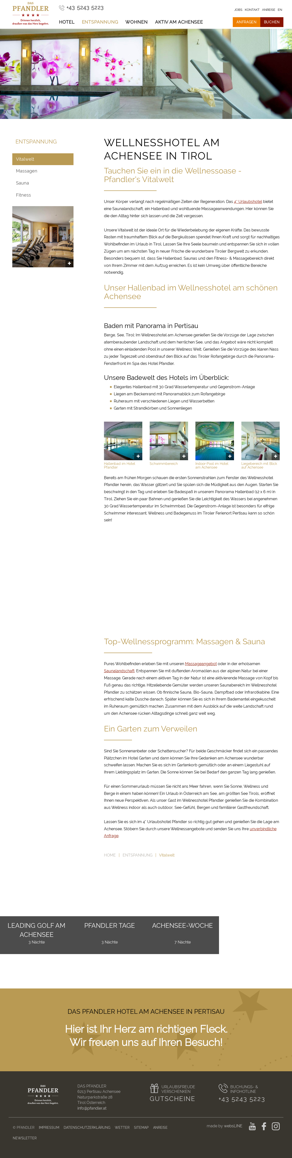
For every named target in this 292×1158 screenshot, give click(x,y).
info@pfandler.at (91, 1108)
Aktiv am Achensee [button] (179, 22)
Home (110, 855)
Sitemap (141, 1127)
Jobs (238, 10)
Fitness (23, 195)
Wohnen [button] (136, 22)
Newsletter (25, 1138)
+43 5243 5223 (242, 1098)
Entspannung (137, 855)
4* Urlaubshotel (248, 201)
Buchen (272, 22)
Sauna (22, 183)
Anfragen (246, 22)
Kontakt (252, 10)
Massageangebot (201, 663)
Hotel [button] (66, 22)
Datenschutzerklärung (87, 1127)
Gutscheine (172, 1098)
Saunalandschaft (119, 671)
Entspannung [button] (100, 22)
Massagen (26, 170)
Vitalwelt (25, 159)
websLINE (233, 1126)
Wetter (122, 1127)
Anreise (160, 1127)
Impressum (49, 1127)
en (280, 10)
